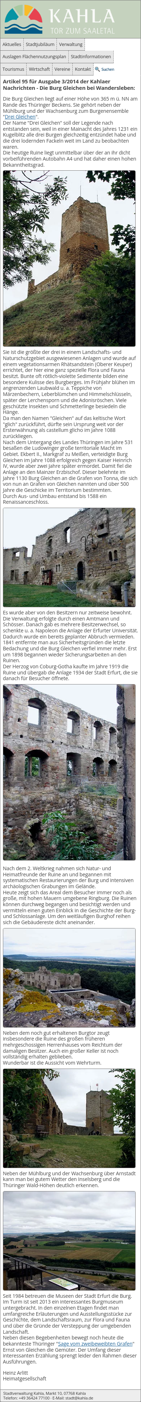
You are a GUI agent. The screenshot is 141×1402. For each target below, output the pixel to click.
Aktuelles (12, 44)
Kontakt (83, 69)
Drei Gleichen (20, 116)
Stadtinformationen (91, 57)
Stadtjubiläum (40, 44)
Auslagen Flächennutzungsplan (34, 57)
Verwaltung (70, 44)
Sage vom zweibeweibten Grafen (95, 1343)
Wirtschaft (39, 69)
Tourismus (13, 69)
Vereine (62, 69)
